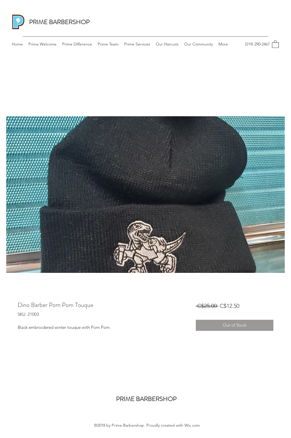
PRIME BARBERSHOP (59, 22)
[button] (275, 44)
